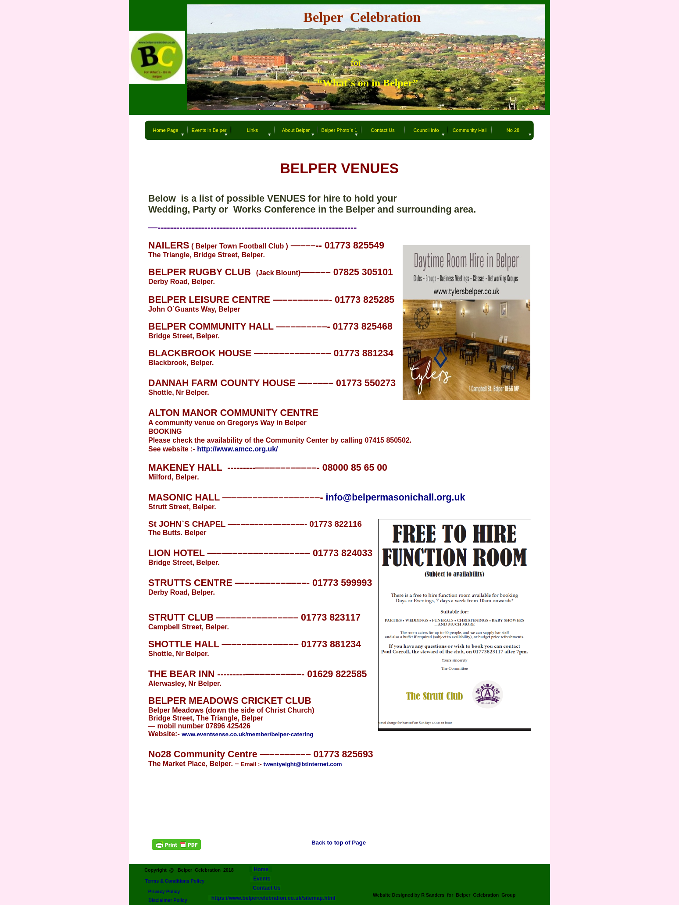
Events (261, 879)
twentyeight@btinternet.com (303, 764)
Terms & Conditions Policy (174, 881)
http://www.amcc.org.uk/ (237, 449)
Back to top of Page (338, 842)
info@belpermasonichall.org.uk (395, 497)
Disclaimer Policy (167, 900)
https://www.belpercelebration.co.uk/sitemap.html (272, 898)
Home (260, 869)
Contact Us (266, 888)
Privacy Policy (164, 891)
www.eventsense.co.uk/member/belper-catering (247, 734)
